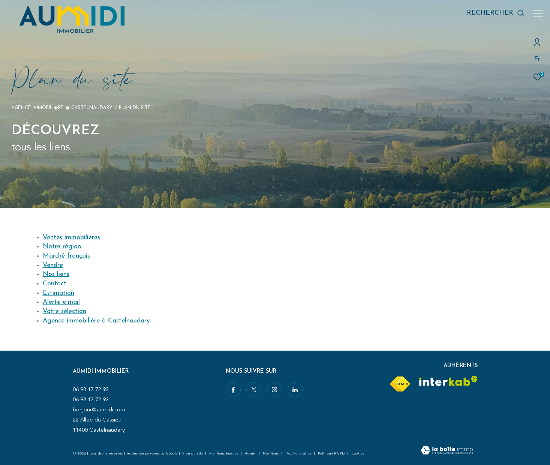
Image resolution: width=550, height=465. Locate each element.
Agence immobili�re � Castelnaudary (61, 108)
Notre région (62, 246)
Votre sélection (64, 311)
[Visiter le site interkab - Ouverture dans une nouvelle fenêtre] (448, 381)
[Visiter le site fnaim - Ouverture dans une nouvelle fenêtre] (400, 384)
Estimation (58, 293)
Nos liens (56, 274)
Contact (54, 283)
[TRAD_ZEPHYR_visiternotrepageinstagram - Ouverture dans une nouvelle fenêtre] (274, 389)
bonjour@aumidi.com (99, 409)
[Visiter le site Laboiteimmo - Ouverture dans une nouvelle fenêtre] (447, 451)
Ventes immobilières (71, 237)
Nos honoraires (299, 454)
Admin (251, 454)
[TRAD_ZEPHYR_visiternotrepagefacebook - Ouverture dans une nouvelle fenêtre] (233, 389)
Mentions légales (224, 454)
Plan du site (193, 454)
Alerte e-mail (61, 302)
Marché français (66, 256)
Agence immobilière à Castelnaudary (96, 321)
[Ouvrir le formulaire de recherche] (492, 13)
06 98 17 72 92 (91, 389)
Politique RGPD (331, 454)
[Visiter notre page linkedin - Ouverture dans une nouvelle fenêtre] (294, 389)
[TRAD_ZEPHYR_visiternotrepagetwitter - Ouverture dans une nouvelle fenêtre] (253, 389)
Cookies (357, 454)
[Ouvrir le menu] (538, 13)
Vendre (53, 265)
